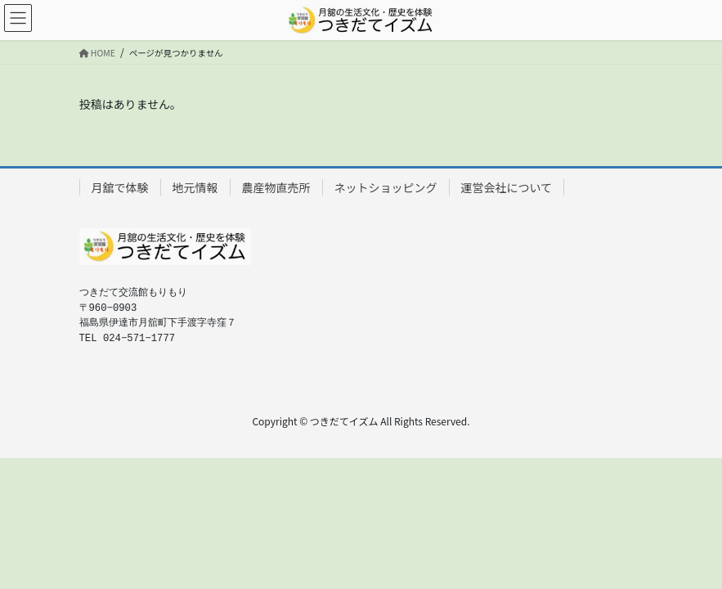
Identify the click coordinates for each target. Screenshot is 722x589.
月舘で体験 (120, 187)
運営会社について (507, 187)
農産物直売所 (276, 187)
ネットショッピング (385, 187)
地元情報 (195, 187)
